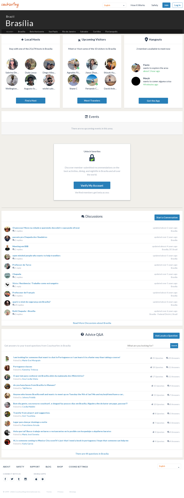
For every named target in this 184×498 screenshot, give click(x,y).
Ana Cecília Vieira (30, 379)
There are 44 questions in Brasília (92, 453)
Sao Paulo (53, 31)
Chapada (16, 274)
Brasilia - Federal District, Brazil (163, 314)
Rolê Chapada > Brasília (23, 311)
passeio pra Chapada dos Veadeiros (29, 237)
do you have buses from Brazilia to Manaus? (34, 385)
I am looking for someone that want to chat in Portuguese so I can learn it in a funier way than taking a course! (66, 357)
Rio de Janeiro (69, 31)
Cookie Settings (78, 466)
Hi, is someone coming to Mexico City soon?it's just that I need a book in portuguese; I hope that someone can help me (70, 440)
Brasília (174, 231)
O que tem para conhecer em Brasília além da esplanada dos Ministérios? (48, 376)
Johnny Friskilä (28, 397)
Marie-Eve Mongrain (31, 360)
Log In (177, 5)
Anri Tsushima (28, 416)
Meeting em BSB (20, 246)
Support (35, 466)
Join (166, 5)
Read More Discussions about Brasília (92, 323)
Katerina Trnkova (30, 369)
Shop (60, 466)
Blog (48, 466)
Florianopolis (111, 31)
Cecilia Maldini (28, 406)
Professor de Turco (21, 265)
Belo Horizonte (37, 31)
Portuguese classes (22, 366)
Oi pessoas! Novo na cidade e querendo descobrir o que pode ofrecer (46, 228)
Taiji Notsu (27, 388)
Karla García (27, 443)
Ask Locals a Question (166, 335)
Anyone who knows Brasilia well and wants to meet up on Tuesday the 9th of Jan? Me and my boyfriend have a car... (68, 394)
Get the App (153, 100)
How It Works (138, 5)
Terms (49, 492)
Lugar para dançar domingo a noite (30, 422)
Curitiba (97, 31)
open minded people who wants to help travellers (36, 255)
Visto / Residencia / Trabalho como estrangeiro (35, 283)
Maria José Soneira (30, 434)
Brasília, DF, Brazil (169, 249)
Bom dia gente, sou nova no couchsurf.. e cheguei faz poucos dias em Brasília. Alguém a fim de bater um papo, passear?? (70, 403)
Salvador (84, 31)
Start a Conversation (167, 217)
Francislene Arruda (30, 425)
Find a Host (31, 100)
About (6, 466)
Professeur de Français (23, 292)
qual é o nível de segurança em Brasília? (31, 302)
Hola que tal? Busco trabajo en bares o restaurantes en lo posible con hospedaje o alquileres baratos (62, 431)
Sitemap (72, 492)
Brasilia (21, 31)
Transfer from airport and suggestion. (31, 413)
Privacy (60, 492)
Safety (155, 5)
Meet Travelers (92, 100)
